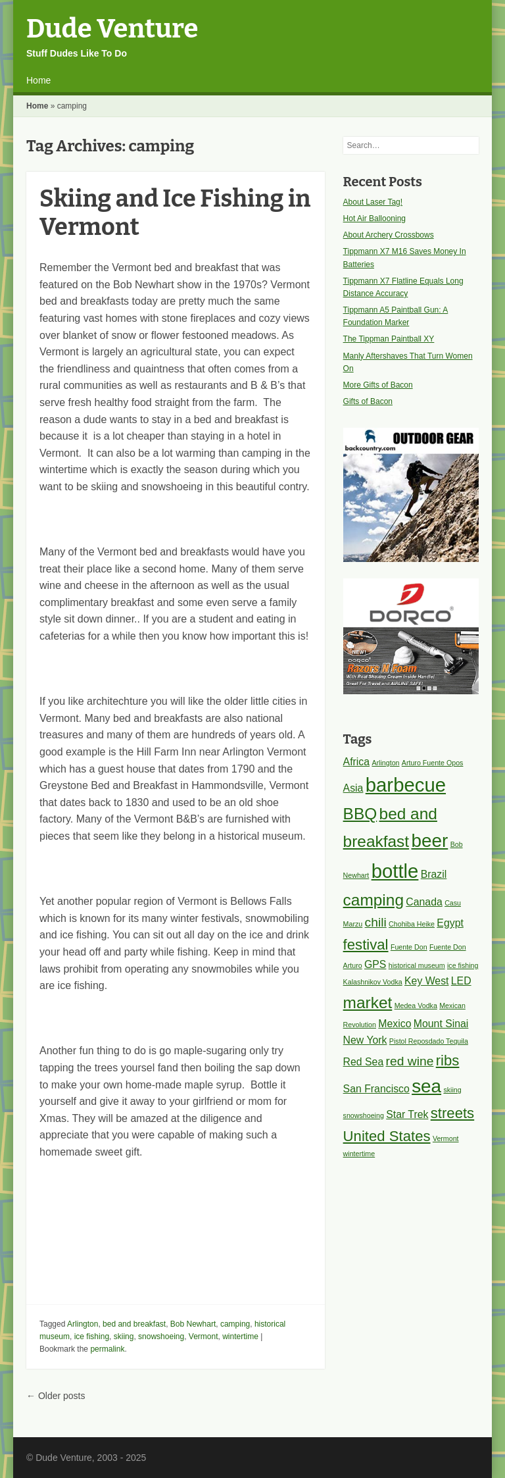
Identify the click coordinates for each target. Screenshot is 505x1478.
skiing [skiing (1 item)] (452, 1090)
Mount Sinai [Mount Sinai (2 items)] (441, 1023)
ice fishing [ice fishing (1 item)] (462, 965)
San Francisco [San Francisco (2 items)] (376, 1088)
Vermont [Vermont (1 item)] (446, 1138)
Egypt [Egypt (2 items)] (450, 923)
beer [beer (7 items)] (429, 840)
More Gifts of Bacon (378, 385)
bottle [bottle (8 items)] (395, 871)
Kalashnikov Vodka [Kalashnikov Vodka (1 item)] (372, 982)
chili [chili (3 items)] (376, 922)
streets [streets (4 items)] (452, 1113)
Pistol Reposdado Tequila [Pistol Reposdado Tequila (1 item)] (428, 1041)
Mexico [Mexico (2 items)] (394, 1023)
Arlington (82, 1324)
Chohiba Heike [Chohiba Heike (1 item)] (412, 924)
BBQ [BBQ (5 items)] (360, 814)
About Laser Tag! (373, 202)
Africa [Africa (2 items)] (356, 761)
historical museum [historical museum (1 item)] (417, 965)
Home (38, 80)
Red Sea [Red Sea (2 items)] (363, 1061)
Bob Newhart (193, 1324)
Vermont (203, 1336)
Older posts (55, 1395)
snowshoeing (161, 1336)
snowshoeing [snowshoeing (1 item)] (363, 1115)
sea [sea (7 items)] (426, 1086)
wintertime (240, 1336)
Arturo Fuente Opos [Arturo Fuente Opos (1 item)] (433, 763)
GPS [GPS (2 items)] (375, 964)
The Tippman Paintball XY (389, 339)
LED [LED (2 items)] (461, 980)
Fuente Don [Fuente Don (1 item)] (409, 947)
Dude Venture (112, 29)
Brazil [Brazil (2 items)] (434, 874)
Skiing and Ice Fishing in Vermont (175, 213)
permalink (107, 1349)
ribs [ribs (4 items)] (448, 1060)
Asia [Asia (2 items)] (353, 788)
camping (235, 1324)
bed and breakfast (134, 1324)
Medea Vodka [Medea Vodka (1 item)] (416, 1005)
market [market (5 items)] (368, 1002)
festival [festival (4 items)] (366, 944)
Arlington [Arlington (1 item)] (385, 763)
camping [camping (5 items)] (373, 900)
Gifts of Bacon (368, 401)
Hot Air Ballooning (374, 218)
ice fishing (91, 1336)
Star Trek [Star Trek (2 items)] (407, 1114)
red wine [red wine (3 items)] (410, 1061)
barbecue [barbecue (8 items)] (406, 785)
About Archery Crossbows (388, 235)
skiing (124, 1336)
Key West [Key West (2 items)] (426, 980)
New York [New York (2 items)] (365, 1040)
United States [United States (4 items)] (387, 1136)
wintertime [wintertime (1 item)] (359, 1154)
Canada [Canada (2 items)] (424, 901)
